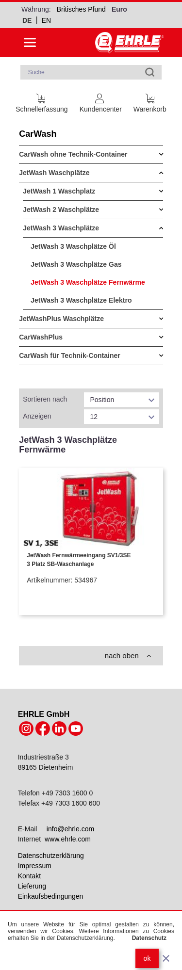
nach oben (128, 655)
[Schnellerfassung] (41, 101)
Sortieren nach (45, 399)
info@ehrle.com (70, 829)
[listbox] (121, 399)
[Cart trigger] (150, 101)
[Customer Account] (101, 101)
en (46, 20)
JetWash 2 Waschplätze (61, 209)
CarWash (37, 134)
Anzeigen (37, 416)
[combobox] (91, 72)
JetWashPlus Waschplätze (61, 319)
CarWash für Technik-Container (69, 355)
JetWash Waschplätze (54, 173)
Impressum (34, 866)
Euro (119, 9)
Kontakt (29, 876)
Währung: (36, 9)
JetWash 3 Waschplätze (61, 228)
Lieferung (32, 886)
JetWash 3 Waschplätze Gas (76, 264)
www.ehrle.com (68, 839)
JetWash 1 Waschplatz (59, 191)
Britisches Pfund (81, 9)
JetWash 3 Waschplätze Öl (73, 246)
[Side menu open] (30, 42)
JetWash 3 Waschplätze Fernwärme (88, 282)
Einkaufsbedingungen (50, 896)
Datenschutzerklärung (51, 855)
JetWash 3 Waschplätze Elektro (81, 300)
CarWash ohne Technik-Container (73, 154)
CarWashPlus (41, 337)
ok (147, 958)
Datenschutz (149, 938)
